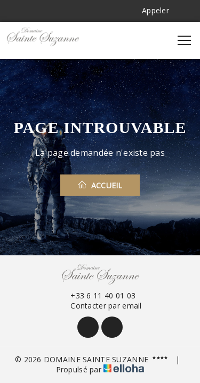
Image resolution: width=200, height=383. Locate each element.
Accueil (100, 185)
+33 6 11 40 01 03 (96, 295)
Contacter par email (99, 306)
